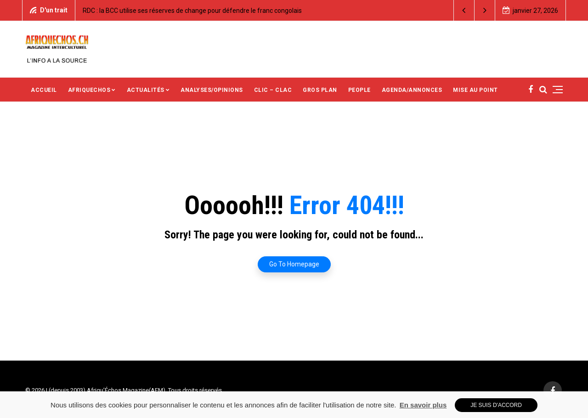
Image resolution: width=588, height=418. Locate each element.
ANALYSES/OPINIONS (212, 90)
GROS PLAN (320, 90)
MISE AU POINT (475, 90)
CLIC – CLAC (273, 90)
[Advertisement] (376, 48)
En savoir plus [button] (423, 405)
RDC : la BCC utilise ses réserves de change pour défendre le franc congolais (192, 10)
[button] (464, 10)
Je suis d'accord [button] (496, 405)
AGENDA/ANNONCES (412, 90)
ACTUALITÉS (145, 90)
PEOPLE (359, 90)
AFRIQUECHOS (89, 90)
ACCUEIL (44, 90)
